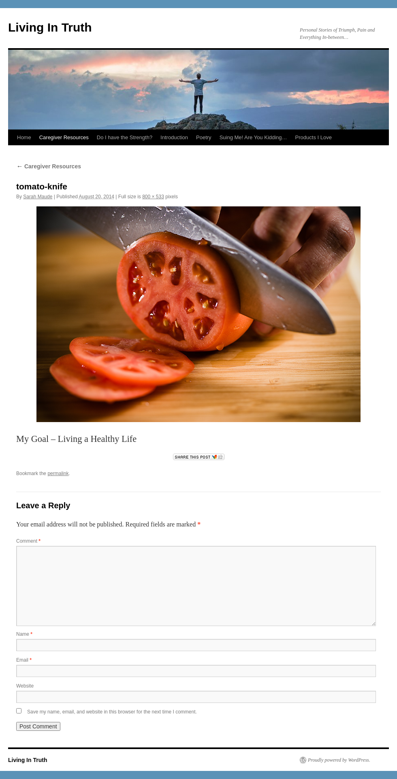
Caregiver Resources (64, 137)
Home (24, 137)
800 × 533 (153, 197)
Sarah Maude (37, 197)
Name (24, 634)
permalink (57, 473)
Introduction (174, 137)
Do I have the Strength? (124, 137)
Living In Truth (50, 27)
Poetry (203, 137)
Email (24, 660)
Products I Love (313, 137)
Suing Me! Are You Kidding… (253, 137)
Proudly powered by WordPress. (339, 760)
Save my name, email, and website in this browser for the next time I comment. (112, 712)
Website (25, 686)
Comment (28, 541)
